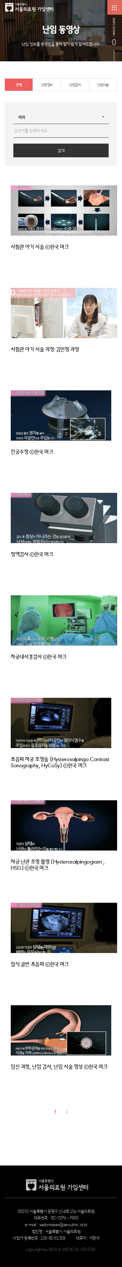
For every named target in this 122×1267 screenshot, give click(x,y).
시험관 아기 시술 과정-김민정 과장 (45, 349)
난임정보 (46, 84)
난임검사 (74, 84)
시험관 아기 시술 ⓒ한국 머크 (40, 247)
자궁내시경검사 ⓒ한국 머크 (39, 657)
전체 (18, 84)
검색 (61, 150)
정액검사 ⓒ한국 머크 (32, 554)
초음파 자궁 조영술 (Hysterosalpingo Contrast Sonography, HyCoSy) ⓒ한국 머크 (60, 762)
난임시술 (102, 84)
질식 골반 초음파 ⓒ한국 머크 (40, 964)
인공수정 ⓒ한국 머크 (32, 452)
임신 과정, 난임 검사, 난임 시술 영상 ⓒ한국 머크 (59, 1067)
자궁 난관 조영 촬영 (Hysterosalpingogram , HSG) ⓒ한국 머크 (58, 865)
